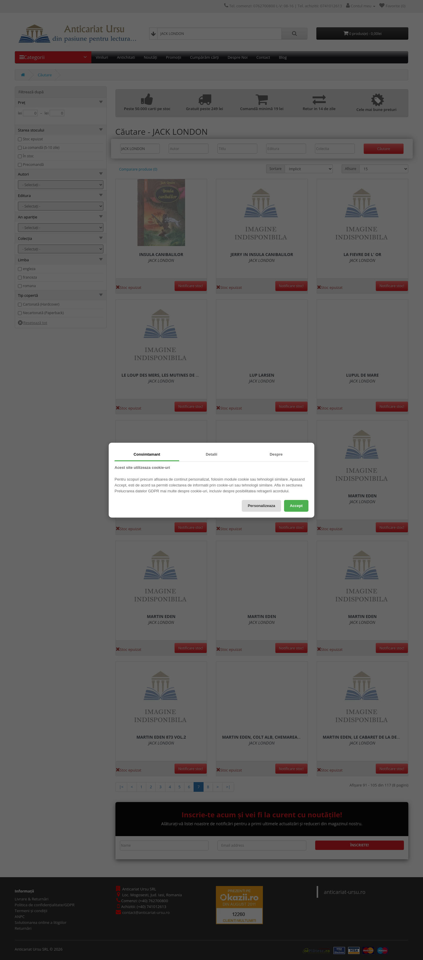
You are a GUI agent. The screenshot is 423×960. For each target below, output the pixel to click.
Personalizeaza (261, 505)
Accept (296, 505)
